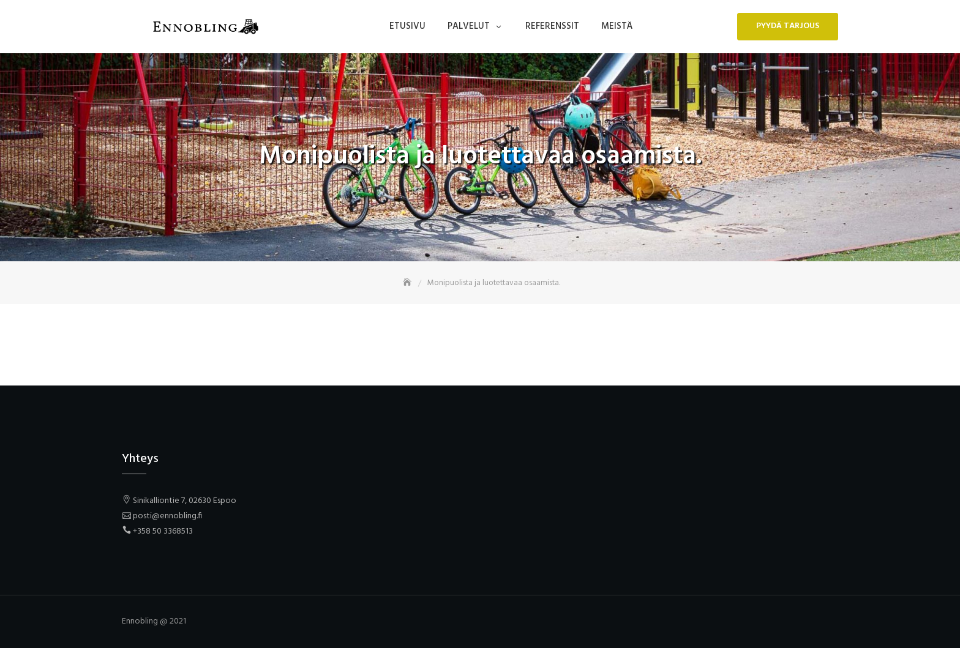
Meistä (616, 26)
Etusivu (407, 26)
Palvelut (469, 26)
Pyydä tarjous (787, 26)
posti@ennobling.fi (167, 516)
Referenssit (552, 26)
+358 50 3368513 (163, 531)
